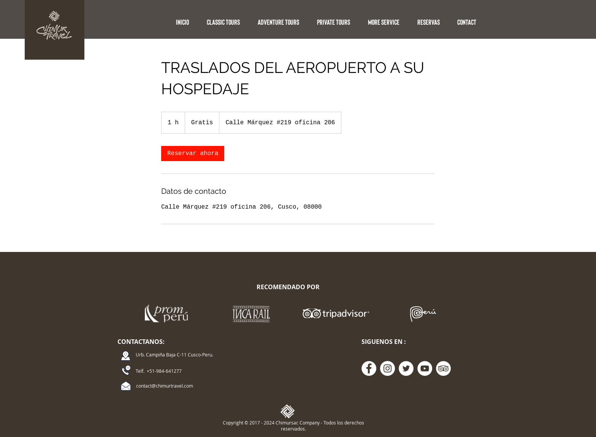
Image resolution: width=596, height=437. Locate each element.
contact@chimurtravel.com (164, 386)
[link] (192, 153)
